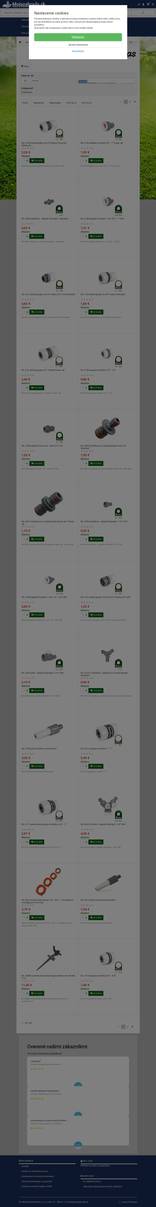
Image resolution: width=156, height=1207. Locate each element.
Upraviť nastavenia (78, 44)
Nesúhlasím (78, 51)
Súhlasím (78, 37)
